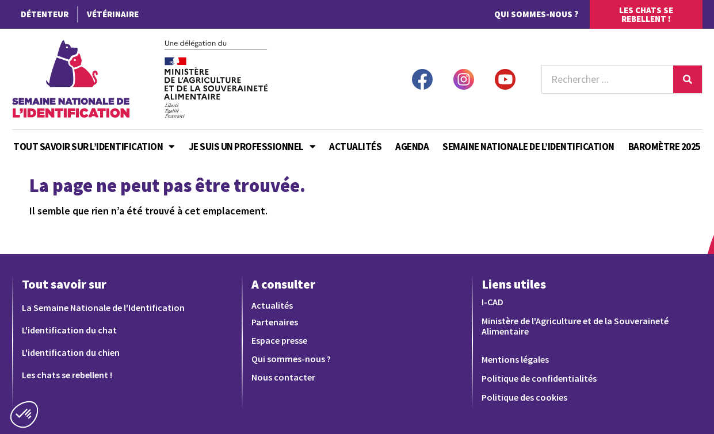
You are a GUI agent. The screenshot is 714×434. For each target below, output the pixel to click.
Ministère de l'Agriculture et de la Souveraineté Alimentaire (575, 326)
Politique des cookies (524, 397)
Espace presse (279, 340)
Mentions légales (515, 359)
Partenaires (274, 322)
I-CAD (492, 302)
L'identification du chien (71, 352)
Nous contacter (283, 377)
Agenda (412, 146)
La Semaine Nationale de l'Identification (103, 307)
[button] (24, 414)
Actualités (355, 146)
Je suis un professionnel (252, 146)
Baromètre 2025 (664, 146)
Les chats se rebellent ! (67, 375)
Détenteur (44, 14)
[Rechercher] (687, 79)
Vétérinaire (113, 14)
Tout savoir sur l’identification (94, 146)
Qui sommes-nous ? (536, 14)
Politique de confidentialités (539, 378)
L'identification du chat (69, 330)
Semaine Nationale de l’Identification (528, 146)
